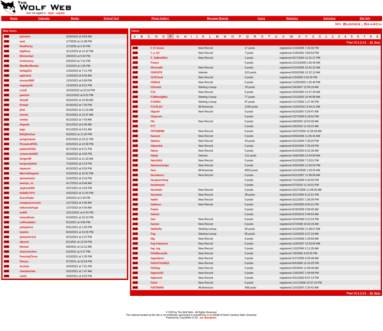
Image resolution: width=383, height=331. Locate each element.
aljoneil (24, 241)
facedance (157, 175)
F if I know (157, 47)
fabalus (155, 140)
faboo (154, 150)
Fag (153, 233)
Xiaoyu (24, 261)
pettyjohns (26, 227)
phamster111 (28, 236)
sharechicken (28, 251)
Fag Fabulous (159, 243)
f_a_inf (155, 52)
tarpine (24, 232)
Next (377, 42)
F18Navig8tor (159, 96)
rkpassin (25, 168)
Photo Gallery (160, 18)
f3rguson (156, 116)
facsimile (156, 189)
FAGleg (155, 267)
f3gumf (155, 111)
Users (261, 18)
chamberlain (27, 271)
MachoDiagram (29, 173)
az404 (23, 212)
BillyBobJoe (27, 134)
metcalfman (27, 217)
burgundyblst (28, 163)
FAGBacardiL (159, 253)
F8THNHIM (157, 131)
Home (14, 18)
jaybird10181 (28, 148)
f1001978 (156, 72)
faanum (155, 135)
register (60, 13)
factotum (156, 194)
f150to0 (155, 82)
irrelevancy (27, 60)
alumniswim (27, 178)
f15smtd (156, 87)
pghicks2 (25, 75)
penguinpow (27, 139)
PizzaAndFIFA (28, 144)
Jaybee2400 (27, 188)
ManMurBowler (29, 65)
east (22, 41)
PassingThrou (28, 256)
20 (371, 42)
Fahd (154, 282)
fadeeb (155, 214)
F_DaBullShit (159, 57)
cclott (23, 90)
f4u (153, 121)
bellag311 (26, 70)
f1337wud (157, 77)
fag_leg (155, 248)
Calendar (44, 18)
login (51, 13)
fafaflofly (156, 228)
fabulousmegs (160, 165)
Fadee (155, 209)
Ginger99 (25, 158)
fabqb (154, 155)
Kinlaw (24, 104)
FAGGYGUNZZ (160, 263)
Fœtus (155, 62)
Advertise (329, 18)
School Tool (111, 18)
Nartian (24, 246)
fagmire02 (157, 272)
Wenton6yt (26, 56)
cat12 (23, 276)
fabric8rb (156, 160)
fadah (154, 199)
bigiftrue (25, 51)
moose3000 (27, 80)
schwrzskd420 (29, 153)
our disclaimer (208, 317)
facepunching (159, 179)
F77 (153, 126)
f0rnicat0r (157, 67)
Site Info (365, 18)
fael (153, 219)
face (153, 170)
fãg (153, 238)
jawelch (24, 95)
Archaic (24, 266)
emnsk (24, 114)
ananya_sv (26, 183)
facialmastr (158, 184)
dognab (24, 124)
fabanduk (157, 145)
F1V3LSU (156, 106)
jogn (22, 129)
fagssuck (156, 277)
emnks (24, 119)
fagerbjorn (157, 258)
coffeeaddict (27, 222)
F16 (153, 91)
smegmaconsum (30, 202)
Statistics (292, 18)
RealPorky (26, 46)
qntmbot (25, 36)
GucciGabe (27, 197)
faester (155, 223)
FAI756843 (157, 287)
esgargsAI (26, 85)
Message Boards (217, 18)
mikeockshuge (29, 207)
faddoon (156, 204)
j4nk (22, 109)
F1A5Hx (156, 101)
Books (75, 18)
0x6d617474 (27, 192)
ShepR (24, 100)
